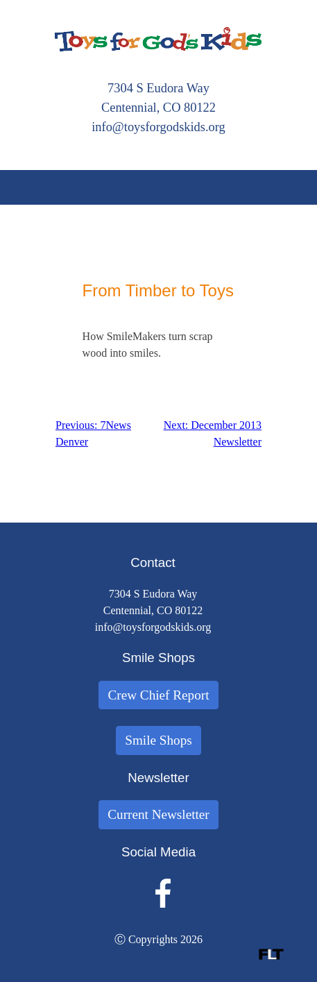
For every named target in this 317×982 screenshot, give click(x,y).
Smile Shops (158, 740)
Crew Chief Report (158, 695)
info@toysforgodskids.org (158, 127)
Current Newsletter (158, 814)
